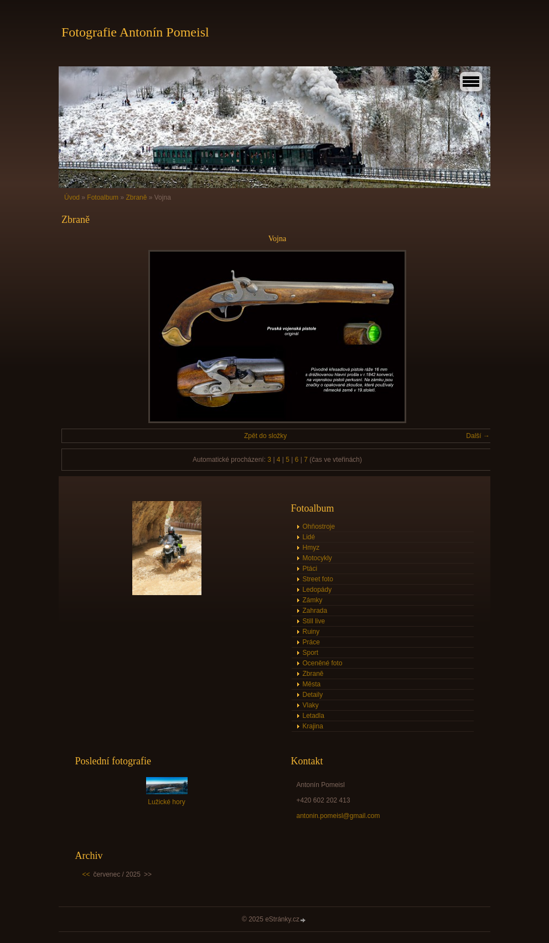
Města (312, 684)
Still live (314, 621)
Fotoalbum (102, 197)
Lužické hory (166, 802)
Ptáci (310, 568)
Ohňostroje (319, 526)
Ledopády (317, 589)
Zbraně (136, 197)
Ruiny (311, 631)
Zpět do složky (265, 436)
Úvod (72, 197)
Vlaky (311, 705)
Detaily (313, 695)
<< (86, 874)
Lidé (309, 537)
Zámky (313, 600)
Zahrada (315, 610)
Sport (311, 653)
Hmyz (311, 547)
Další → (478, 436)
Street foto (318, 579)
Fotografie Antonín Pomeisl (135, 32)
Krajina (313, 726)
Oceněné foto (323, 663)
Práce (311, 642)
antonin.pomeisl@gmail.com (338, 816)
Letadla (313, 716)
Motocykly (317, 558)
